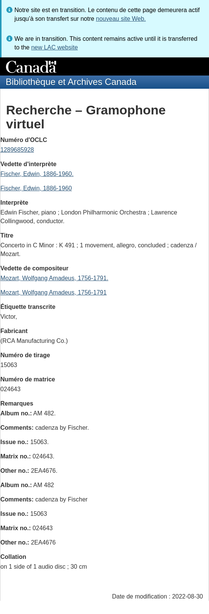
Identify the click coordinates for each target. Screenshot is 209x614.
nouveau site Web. (121, 18)
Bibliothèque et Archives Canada (71, 82)
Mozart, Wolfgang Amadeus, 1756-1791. (54, 278)
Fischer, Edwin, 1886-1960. (37, 174)
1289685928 (17, 150)
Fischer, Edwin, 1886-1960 (36, 188)
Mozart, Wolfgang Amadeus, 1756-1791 (53, 292)
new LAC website (54, 47)
